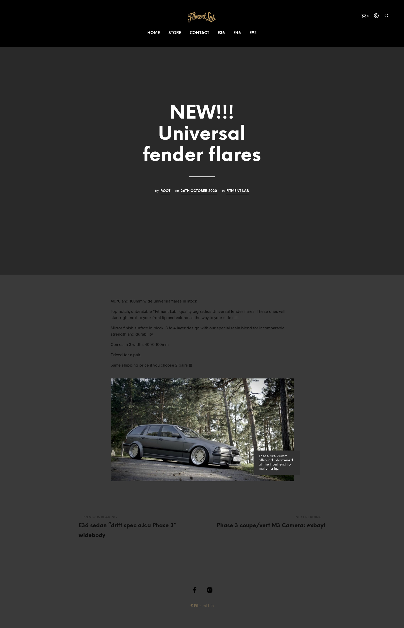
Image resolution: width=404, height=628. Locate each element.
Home (153, 33)
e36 (221, 33)
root (165, 191)
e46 (237, 33)
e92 (253, 33)
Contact (199, 33)
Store (175, 33)
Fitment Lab (237, 191)
